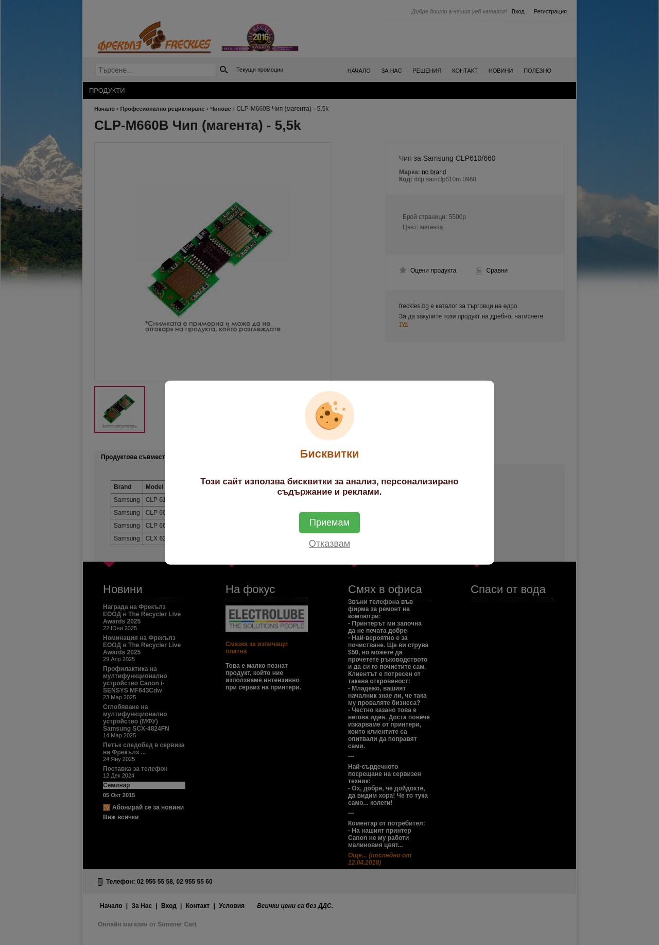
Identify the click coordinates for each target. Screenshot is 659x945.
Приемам (329, 522)
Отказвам (329, 543)
